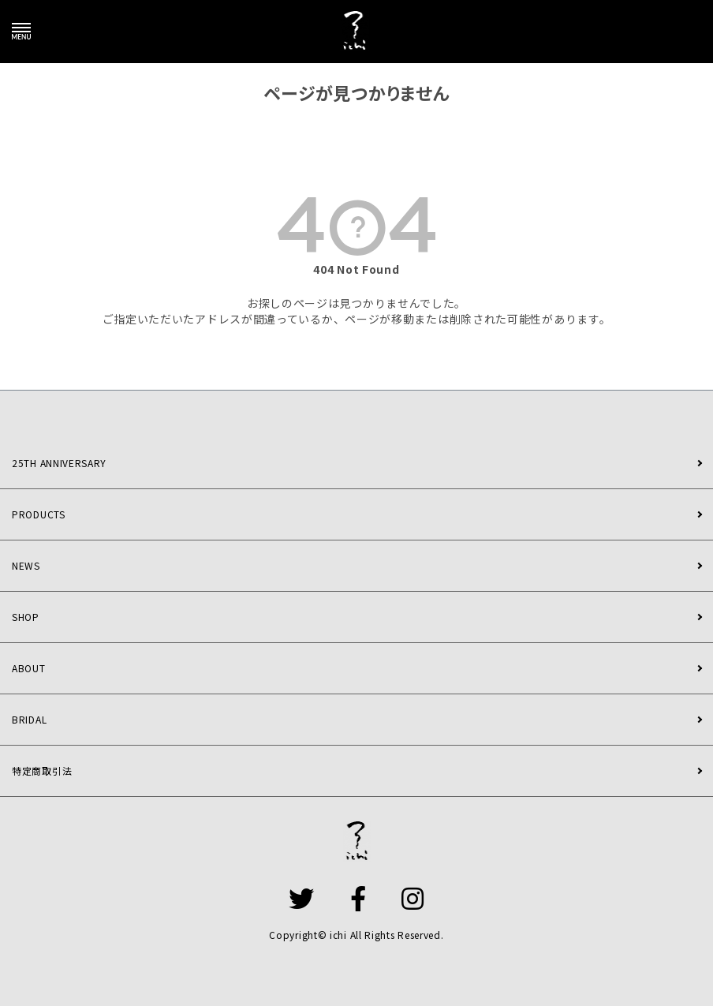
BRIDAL (29, 719)
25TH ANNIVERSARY (59, 462)
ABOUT (29, 668)
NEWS (26, 565)
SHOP (25, 616)
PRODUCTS (38, 514)
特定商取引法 (42, 770)
